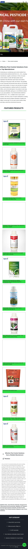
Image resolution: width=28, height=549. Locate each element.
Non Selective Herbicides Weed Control (15, 534)
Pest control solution (13, 61)
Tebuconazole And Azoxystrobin (7, 506)
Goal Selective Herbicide (13, 504)
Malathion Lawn (20, 509)
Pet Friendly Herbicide (10, 509)
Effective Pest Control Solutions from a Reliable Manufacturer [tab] (13, 454)
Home (3, 61)
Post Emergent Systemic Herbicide (8, 507)
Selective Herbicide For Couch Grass (15, 538)
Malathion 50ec (3, 504)
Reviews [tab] (6, 459)
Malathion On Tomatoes (21, 506)
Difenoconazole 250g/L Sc (15, 526)
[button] (23, 2)
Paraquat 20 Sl (23, 504)
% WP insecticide (15, 530)
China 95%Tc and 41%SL (15, 522)
